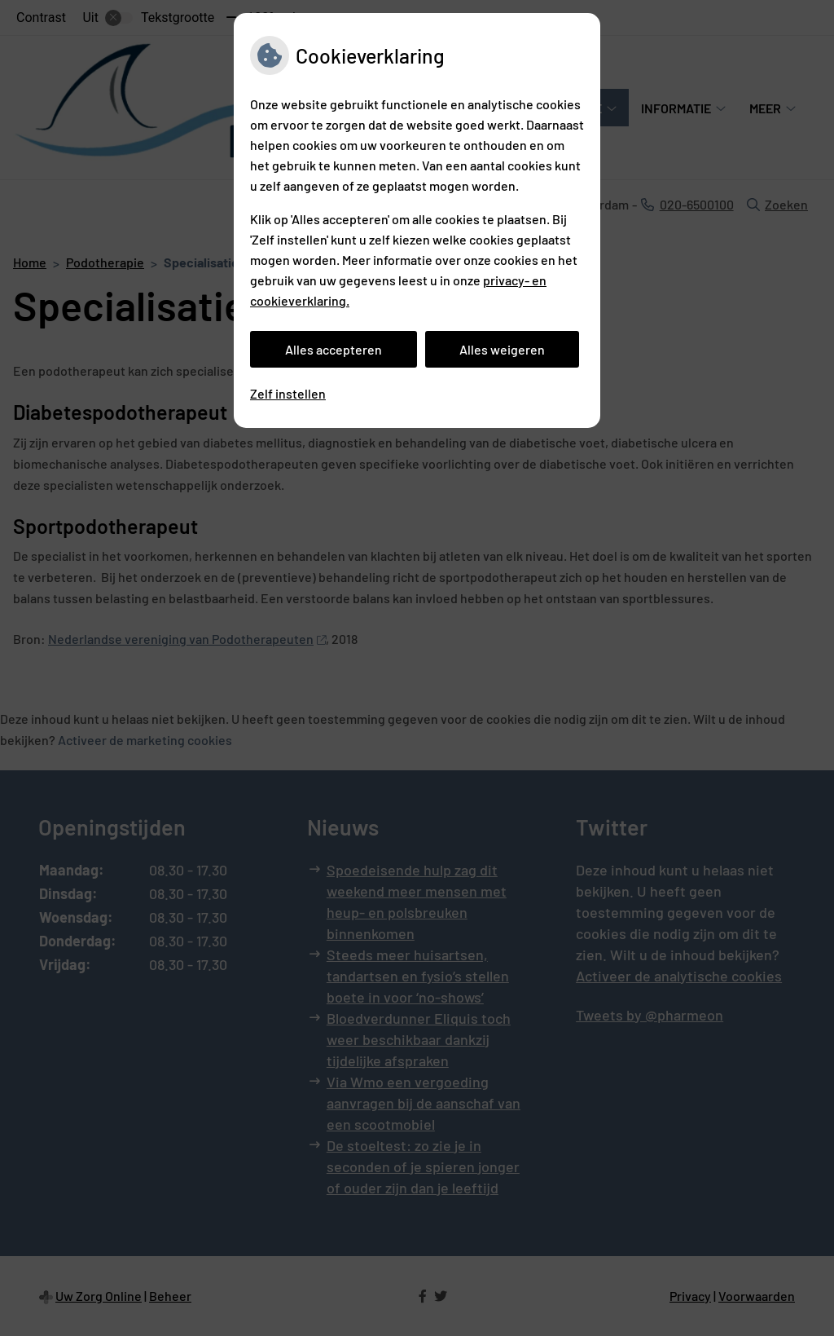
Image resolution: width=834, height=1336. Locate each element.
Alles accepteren (333, 349)
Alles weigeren (502, 349)
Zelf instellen (288, 393)
